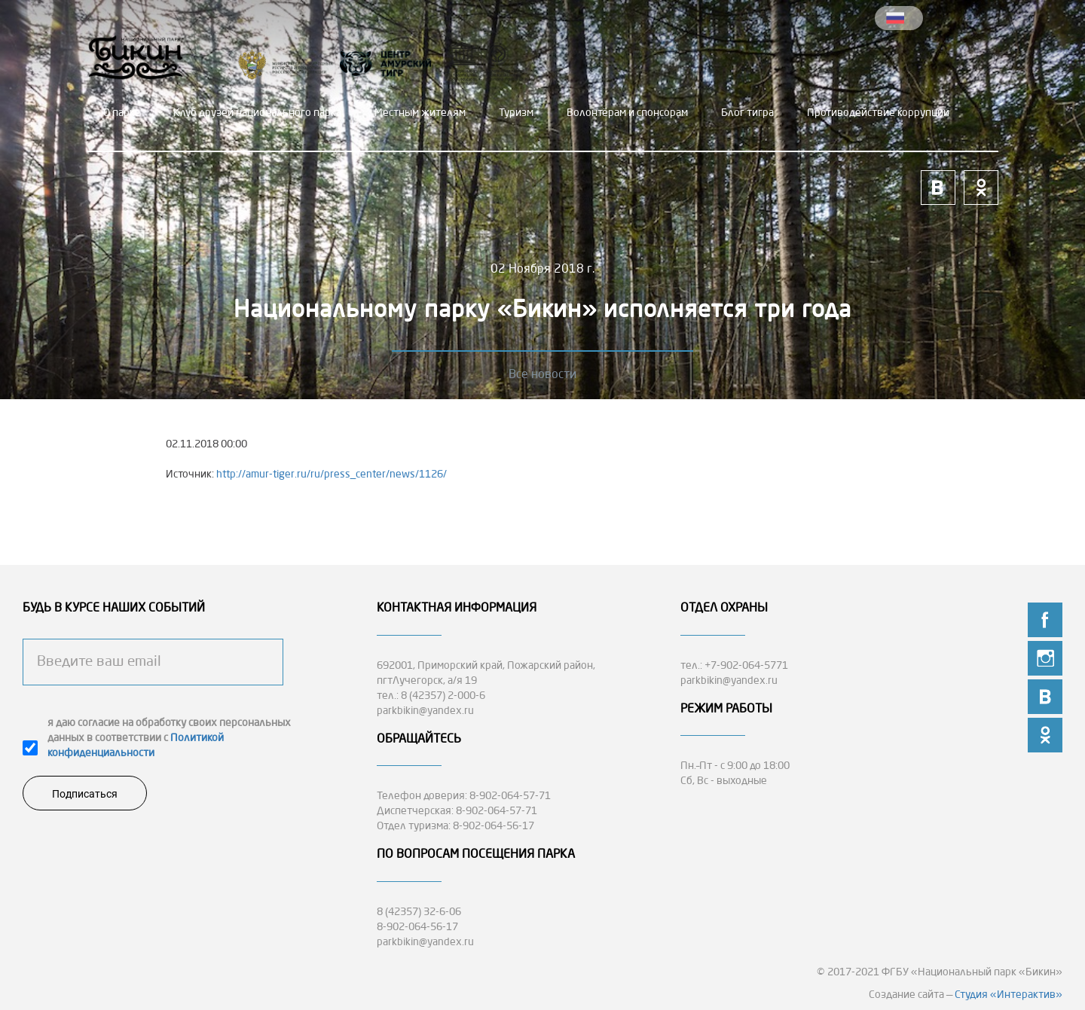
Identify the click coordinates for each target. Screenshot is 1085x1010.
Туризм (516, 113)
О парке (121, 113)
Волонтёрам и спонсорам (627, 113)
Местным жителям (420, 113)
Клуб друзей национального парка (257, 113)
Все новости (542, 375)
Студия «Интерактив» (1008, 995)
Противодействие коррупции (878, 113)
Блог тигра (747, 113)
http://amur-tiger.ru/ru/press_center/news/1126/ (331, 474)
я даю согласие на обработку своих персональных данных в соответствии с (169, 738)
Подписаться (85, 794)
